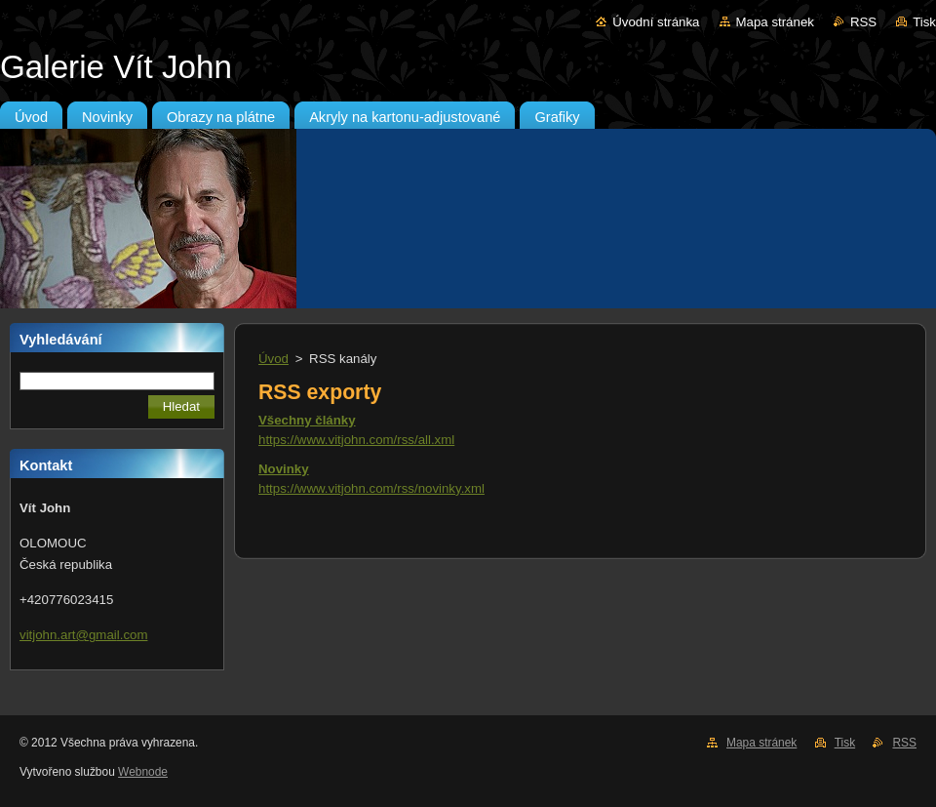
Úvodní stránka (655, 22)
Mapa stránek (775, 22)
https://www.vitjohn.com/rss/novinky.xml (371, 488)
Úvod (273, 358)
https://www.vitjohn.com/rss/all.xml (356, 439)
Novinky (283, 469)
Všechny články (307, 420)
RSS (863, 22)
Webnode (143, 772)
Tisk (924, 22)
